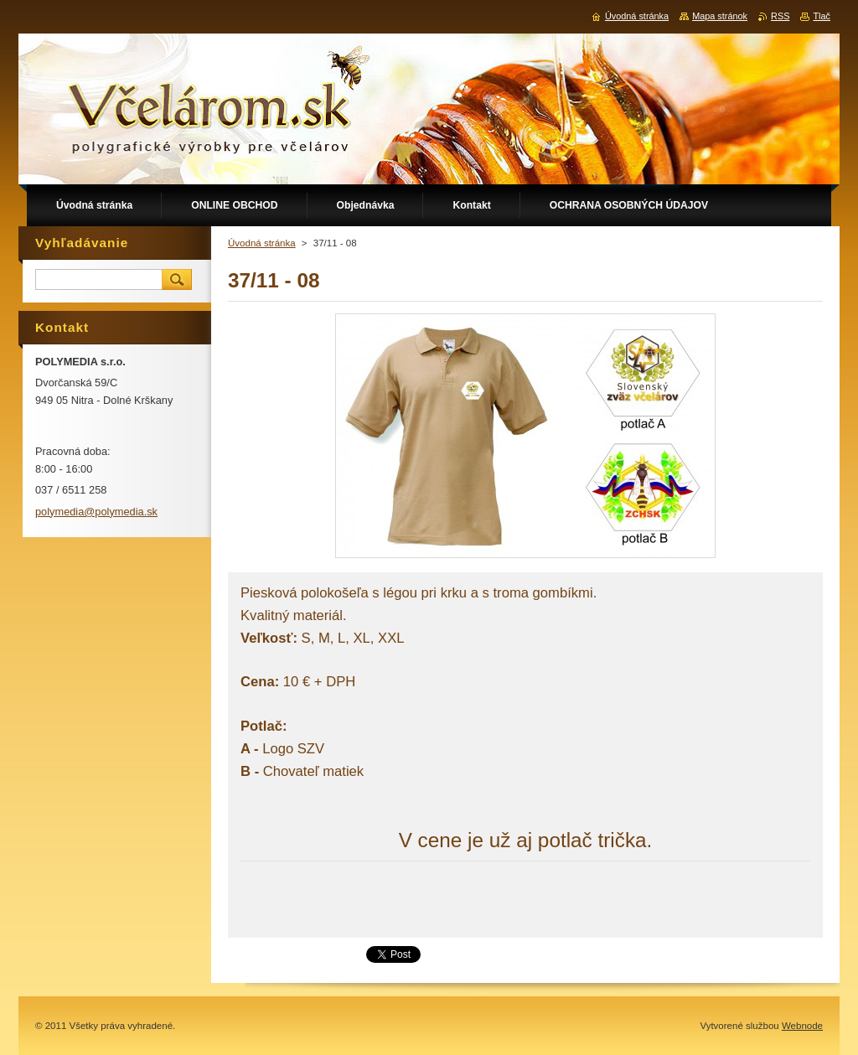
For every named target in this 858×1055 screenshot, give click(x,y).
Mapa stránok (719, 16)
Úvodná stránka (262, 243)
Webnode (802, 1026)
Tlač (821, 16)
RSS (780, 16)
